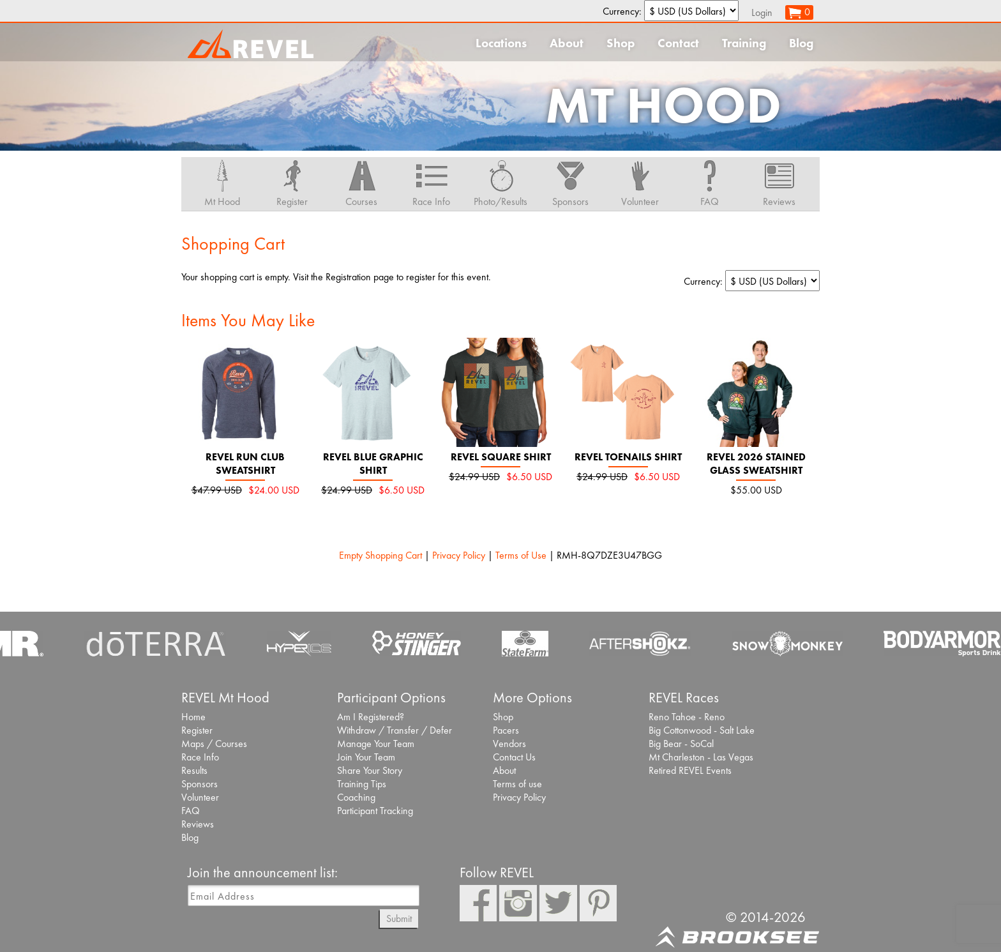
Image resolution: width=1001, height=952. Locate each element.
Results (194, 770)
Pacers (506, 730)
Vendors (509, 743)
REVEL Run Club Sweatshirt (245, 463)
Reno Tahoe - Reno (687, 716)
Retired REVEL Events (690, 770)
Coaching (356, 797)
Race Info (200, 757)
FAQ (190, 810)
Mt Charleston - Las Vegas (701, 757)
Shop (620, 43)
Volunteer (200, 797)
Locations (501, 43)
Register (197, 730)
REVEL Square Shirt (501, 457)
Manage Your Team (375, 743)
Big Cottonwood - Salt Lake (702, 730)
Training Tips (361, 783)
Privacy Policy (458, 555)
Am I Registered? (370, 716)
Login (761, 12)
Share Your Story (369, 770)
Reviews (197, 824)
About (566, 43)
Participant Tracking (375, 810)
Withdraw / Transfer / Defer (394, 730)
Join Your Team (366, 757)
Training (744, 43)
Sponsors (199, 783)
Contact (678, 43)
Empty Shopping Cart (380, 555)
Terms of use (517, 783)
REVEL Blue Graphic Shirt (373, 463)
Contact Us (514, 757)
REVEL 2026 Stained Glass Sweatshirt (756, 463)
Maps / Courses (214, 743)
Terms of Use (520, 555)
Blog (801, 43)
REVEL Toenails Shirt (628, 457)
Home (193, 716)
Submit (399, 918)
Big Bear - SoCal (681, 743)
